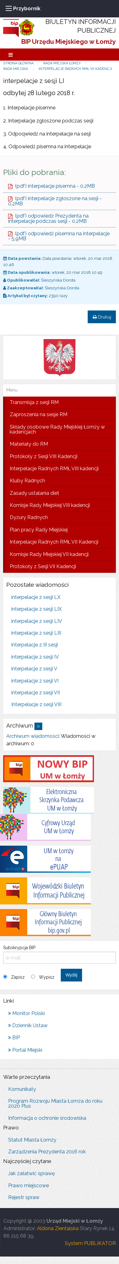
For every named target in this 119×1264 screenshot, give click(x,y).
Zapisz (18, 977)
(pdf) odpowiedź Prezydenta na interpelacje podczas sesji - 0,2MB (48, 218)
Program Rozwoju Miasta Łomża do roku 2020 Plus (55, 1103)
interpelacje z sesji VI (35, 681)
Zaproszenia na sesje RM (38, 414)
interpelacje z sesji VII (35, 693)
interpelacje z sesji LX (35, 597)
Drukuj (102, 316)
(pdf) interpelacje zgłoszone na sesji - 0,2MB (55, 201)
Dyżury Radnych (29, 517)
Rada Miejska (16, 69)
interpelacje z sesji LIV (36, 621)
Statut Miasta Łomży (32, 1140)
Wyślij (71, 974)
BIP (14, 1038)
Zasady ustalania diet (34, 493)
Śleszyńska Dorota (58, 280)
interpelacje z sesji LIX (36, 609)
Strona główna (18, 63)
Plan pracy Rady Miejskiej (39, 530)
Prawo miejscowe (28, 1185)
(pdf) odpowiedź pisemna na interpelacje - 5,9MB (59, 236)
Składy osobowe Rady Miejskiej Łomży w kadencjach (57, 429)
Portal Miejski (25, 1050)
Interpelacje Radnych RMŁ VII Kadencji (75, 69)
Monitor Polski (26, 1013)
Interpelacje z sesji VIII (36, 704)
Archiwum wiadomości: (33, 736)
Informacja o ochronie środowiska (47, 1118)
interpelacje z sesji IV (35, 657)
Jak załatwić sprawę (31, 1173)
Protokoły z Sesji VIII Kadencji (43, 456)
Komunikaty (22, 1089)
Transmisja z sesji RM (34, 402)
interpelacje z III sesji (34, 645)
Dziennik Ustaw (28, 1025)
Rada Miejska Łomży (62, 63)
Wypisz (46, 977)
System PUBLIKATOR (90, 1243)
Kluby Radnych (27, 481)
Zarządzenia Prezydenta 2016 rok (47, 1152)
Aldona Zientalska (58, 1228)
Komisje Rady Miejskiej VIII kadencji (50, 505)
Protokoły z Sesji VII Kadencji (43, 566)
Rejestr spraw (23, 1197)
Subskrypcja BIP (59, 954)
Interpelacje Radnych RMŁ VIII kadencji (54, 468)
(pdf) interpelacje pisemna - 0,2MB (51, 186)
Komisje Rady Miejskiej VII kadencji (49, 554)
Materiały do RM (29, 444)
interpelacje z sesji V (34, 669)
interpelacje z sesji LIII (36, 633)
